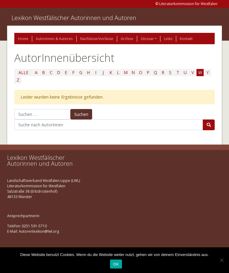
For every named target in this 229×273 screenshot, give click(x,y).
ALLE (23, 72)
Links (168, 38)
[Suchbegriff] (108, 124)
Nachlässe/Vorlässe (96, 38)
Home (23, 38)
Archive (127, 38)
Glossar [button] (147, 38)
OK (116, 264)
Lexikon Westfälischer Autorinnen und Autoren (74, 18)
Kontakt (186, 38)
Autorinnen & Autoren (54, 38)
